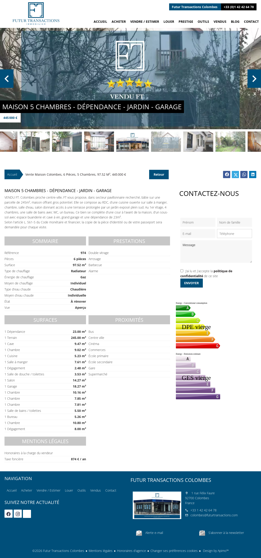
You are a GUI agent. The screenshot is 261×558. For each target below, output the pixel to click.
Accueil (36, 13)
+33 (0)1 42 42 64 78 (239, 7)
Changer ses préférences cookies (174, 551)
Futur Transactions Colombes (170, 479)
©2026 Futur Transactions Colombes (58, 551)
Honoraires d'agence (131, 551)
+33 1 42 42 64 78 (203, 510)
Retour (159, 174)
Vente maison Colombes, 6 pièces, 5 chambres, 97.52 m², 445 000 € (75, 174)
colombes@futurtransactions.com (214, 515)
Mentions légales (101, 551)
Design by (215, 551)
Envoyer (191, 283)
